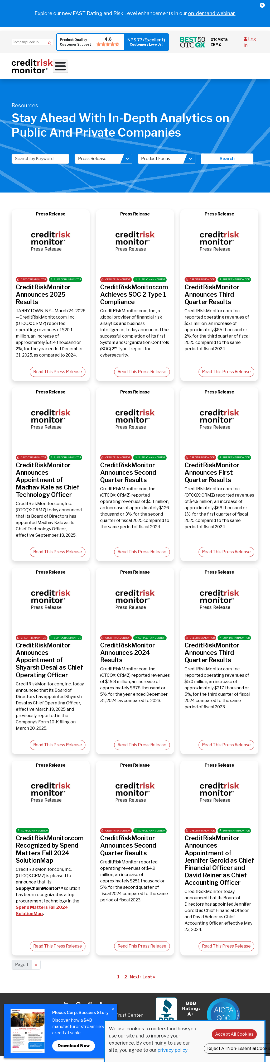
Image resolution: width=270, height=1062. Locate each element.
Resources (181, 68)
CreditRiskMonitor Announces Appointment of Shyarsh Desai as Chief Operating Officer (49, 666)
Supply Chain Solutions (138, 70)
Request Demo (246, 68)
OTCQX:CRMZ (30, 881)
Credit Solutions (106, 68)
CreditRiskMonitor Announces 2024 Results (127, 658)
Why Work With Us (70, 68)
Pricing (224, 68)
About (204, 68)
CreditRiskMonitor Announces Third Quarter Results (212, 300)
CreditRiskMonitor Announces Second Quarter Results (128, 478)
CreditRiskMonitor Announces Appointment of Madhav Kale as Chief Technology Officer (47, 485)
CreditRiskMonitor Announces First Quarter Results (212, 478)
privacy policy (172, 1050)
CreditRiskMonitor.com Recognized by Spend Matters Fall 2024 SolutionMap (50, 855)
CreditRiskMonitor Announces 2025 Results (43, 300)
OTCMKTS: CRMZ (219, 42)
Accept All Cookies (234, 1034)
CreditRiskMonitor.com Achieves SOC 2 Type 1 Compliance (134, 300)
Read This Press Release (57, 377)
